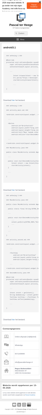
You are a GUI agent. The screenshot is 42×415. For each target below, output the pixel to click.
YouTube (14, 405)
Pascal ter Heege (21, 25)
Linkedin (19, 405)
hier (13, 100)
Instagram (24, 405)
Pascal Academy (33, 6)
